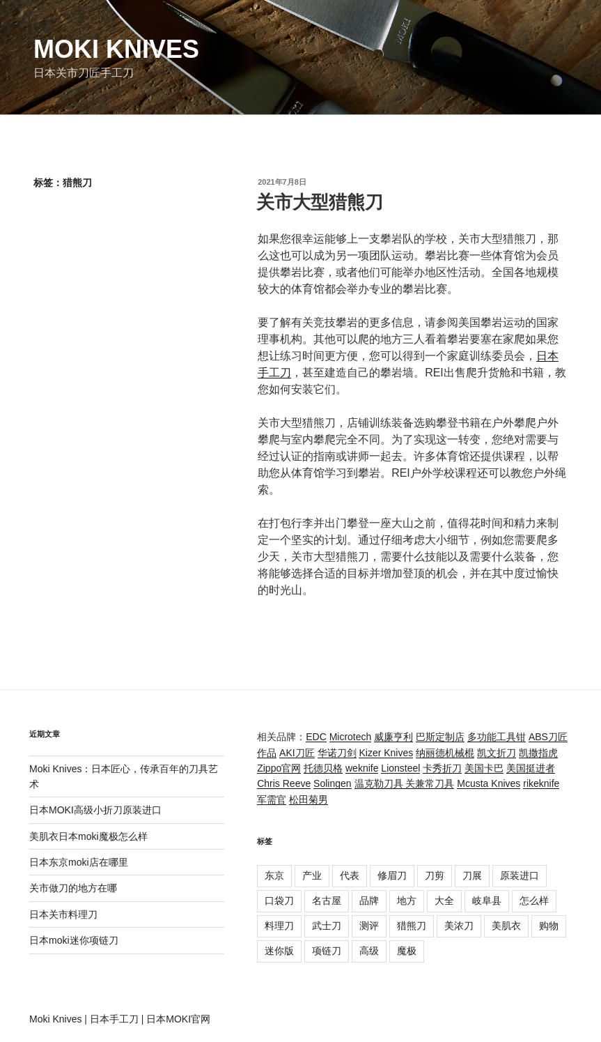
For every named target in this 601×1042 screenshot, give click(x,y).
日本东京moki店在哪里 (78, 862)
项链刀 (326, 950)
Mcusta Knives (488, 783)
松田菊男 (308, 799)
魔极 (406, 950)
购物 (549, 925)
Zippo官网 (279, 768)
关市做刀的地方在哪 (73, 888)
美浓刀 (459, 925)
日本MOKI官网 (178, 1019)
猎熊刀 (411, 925)
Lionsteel (400, 768)
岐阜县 (486, 900)
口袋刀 (279, 900)
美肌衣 (506, 925)
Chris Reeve (284, 783)
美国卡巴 (484, 768)
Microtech (350, 736)
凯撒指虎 (538, 752)
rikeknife (541, 783)
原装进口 (519, 875)
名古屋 (326, 900)
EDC (316, 736)
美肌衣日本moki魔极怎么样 (88, 836)
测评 (369, 925)
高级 (369, 950)
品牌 (369, 900)
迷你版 (279, 950)
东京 (274, 875)
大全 (444, 900)
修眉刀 (392, 875)
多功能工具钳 (496, 736)
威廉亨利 (393, 736)
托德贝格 (323, 768)
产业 (312, 875)
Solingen (332, 783)
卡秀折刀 (442, 768)
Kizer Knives (386, 752)
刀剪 (434, 875)
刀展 (472, 875)
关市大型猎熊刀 (319, 202)
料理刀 (279, 925)
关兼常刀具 (429, 783)
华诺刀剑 (337, 752)
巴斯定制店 (440, 736)
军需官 (271, 799)
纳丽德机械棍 (445, 752)
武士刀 (326, 925)
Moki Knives (116, 49)
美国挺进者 (530, 768)
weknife (361, 768)
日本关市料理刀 (63, 914)
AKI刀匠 (297, 752)
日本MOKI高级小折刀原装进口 (95, 809)
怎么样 (534, 900)
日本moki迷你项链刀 (73, 940)
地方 (406, 900)
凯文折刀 (496, 752)
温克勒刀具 (380, 783)
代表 (349, 875)
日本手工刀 (114, 1019)
